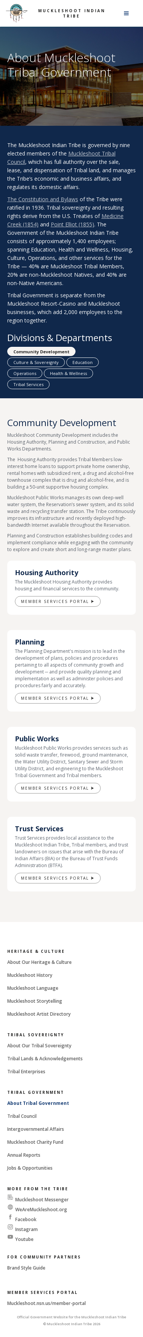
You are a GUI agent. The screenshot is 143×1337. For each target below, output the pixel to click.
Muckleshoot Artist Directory (39, 1014)
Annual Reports (23, 1155)
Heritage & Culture (36, 951)
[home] (16, 13)
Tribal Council (22, 1116)
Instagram (26, 1229)
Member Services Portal (42, 1292)
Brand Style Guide (26, 1268)
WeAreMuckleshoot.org (41, 1209)
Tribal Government (35, 1092)
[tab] (41, 351)
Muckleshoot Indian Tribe (71, 13)
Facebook (26, 1219)
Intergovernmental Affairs (35, 1129)
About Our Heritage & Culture (39, 962)
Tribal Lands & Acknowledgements (45, 1058)
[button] (126, 13)
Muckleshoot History (29, 975)
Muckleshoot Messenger (42, 1199)
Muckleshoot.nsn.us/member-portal (46, 1303)
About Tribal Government (38, 1103)
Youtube (24, 1239)
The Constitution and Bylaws (42, 199)
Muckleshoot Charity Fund (35, 1142)
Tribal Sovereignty (35, 1034)
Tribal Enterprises (26, 1071)
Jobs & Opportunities (30, 1168)
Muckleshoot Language (32, 988)
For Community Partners (44, 1257)
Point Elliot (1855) (72, 224)
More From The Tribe (37, 1188)
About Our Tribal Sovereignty (39, 1045)
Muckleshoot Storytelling (34, 1001)
